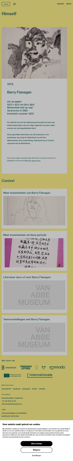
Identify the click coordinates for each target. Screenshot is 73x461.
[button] (34, 53)
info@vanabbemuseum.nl (12, 404)
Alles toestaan (36, 444)
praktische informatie (10, 416)
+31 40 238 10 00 (9, 401)
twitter (34, 389)
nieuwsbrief (6, 389)
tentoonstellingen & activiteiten (14, 413)
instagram (26, 389)
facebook (16, 389)
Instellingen (36, 455)
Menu (68, 4)
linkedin (42, 389)
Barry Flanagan (19, 92)
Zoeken (60, 4)
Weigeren (36, 450)
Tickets (5, 4)
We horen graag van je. (33, 161)
